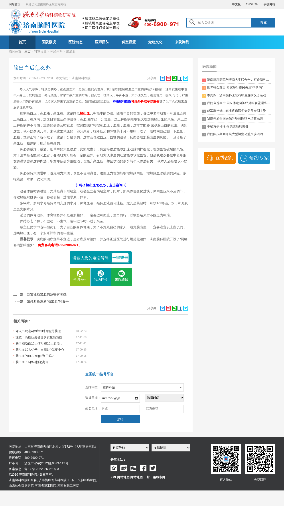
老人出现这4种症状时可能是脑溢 (38, 331)
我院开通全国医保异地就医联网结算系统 (232, 119)
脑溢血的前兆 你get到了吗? (34, 356)
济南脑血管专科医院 (53, 480)
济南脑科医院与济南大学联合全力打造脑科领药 (236, 80)
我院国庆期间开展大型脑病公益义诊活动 (232, 134)
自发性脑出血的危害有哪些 (47, 294)
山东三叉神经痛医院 (82, 480)
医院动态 (75, 42)
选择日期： (93, 398)
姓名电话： (93, 408)
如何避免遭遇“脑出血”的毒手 (48, 301)
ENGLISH (252, 4)
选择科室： (93, 387)
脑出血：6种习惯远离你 (32, 362)
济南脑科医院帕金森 (23, 480)
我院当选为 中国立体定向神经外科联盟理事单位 (236, 103)
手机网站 (269, 4)
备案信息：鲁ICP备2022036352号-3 (34, 469)
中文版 (236, 4)
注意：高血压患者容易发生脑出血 (39, 337)
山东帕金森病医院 (21, 485)
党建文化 (155, 42)
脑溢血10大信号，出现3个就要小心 (40, 349)
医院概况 (49, 42)
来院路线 (182, 42)
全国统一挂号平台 (99, 374)
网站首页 (14, 4)
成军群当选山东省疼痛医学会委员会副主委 (234, 111)
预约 (120, 419)
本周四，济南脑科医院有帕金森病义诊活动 (234, 95)
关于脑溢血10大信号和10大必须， (39, 343)
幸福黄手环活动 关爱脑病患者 (225, 126)
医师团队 (102, 42)
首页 (22, 42)
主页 (27, 51)
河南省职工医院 (45, 485)
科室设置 (129, 42)
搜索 (263, 22)
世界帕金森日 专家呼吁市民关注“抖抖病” (232, 88)
